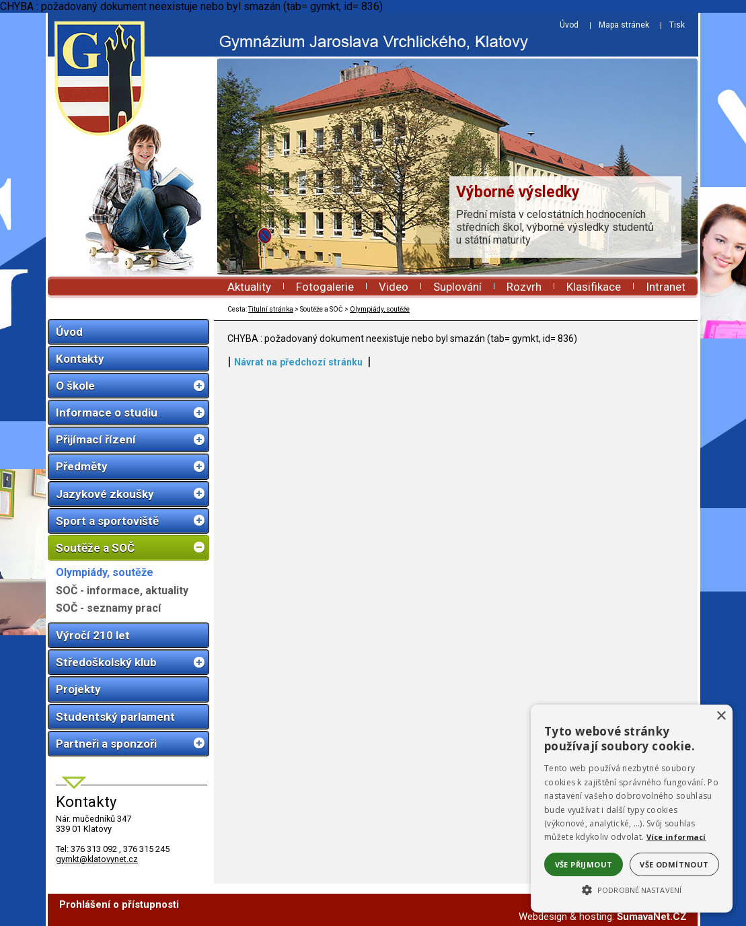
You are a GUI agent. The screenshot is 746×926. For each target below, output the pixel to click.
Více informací (676, 837)
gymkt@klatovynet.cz (97, 859)
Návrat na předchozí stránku (298, 362)
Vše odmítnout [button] (674, 864)
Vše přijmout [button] (584, 864)
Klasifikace (593, 287)
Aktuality (249, 287)
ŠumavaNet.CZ (652, 917)
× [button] (721, 716)
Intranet (665, 287)
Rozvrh (524, 287)
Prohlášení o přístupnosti (119, 904)
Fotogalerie (325, 287)
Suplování (457, 287)
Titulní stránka (270, 309)
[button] (631, 889)
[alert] (632, 809)
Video (393, 287)
